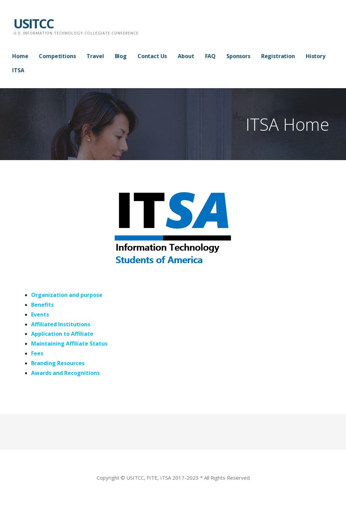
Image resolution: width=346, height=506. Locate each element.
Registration (278, 56)
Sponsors (238, 56)
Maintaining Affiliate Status (69, 343)
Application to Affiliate (62, 333)
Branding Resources (57, 363)
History (315, 56)
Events (40, 314)
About (186, 56)
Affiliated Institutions (60, 324)
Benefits (42, 304)
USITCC (34, 23)
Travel (95, 56)
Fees (37, 353)
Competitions (57, 56)
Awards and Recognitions (65, 373)
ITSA (18, 70)
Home (20, 56)
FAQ (210, 56)
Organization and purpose (66, 295)
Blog (121, 56)
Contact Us (152, 56)
